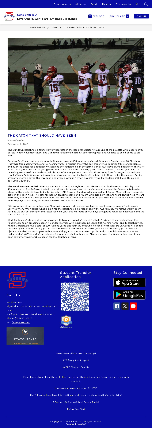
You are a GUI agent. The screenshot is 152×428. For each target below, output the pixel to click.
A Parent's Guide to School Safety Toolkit (76, 402)
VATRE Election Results (76, 367)
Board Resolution (65, 353)
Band (94, 4)
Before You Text (76, 409)
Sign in (141, 16)
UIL (138, 4)
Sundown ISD (37, 27)
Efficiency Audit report (76, 360)
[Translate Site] (119, 16)
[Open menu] (96, 16)
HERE (94, 388)
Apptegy (82, 424)
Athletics (80, 4)
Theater (106, 4)
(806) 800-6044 (21, 322)
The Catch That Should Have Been (84, 27)
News (55, 27)
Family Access (62, 4)
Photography (123, 4)
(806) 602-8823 (23, 318)
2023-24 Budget (87, 353)
